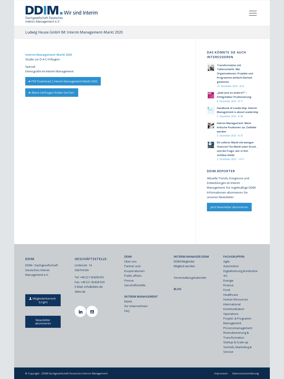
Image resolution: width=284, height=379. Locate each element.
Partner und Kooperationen (134, 268)
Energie (228, 280)
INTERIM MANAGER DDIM (191, 257)
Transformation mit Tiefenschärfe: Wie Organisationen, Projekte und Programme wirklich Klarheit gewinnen (235, 73)
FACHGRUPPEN (233, 257)
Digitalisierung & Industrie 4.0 (240, 273)
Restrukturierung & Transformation (236, 335)
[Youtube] (92, 311)
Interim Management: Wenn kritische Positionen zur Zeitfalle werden (236, 127)
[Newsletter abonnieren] (43, 322)
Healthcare (230, 295)
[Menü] (253, 13)
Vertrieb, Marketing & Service (237, 349)
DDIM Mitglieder (184, 261)
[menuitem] (253, 13)
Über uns (130, 261)
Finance (228, 285)
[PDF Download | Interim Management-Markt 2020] (63, 81)
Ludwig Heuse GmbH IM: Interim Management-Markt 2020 (74, 32)
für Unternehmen (136, 306)
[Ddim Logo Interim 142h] (62, 13)
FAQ (127, 311)
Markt (128, 301)
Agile (226, 261)
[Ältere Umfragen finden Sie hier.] (51, 92)
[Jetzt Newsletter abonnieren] (229, 207)
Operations (231, 314)
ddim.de (80, 292)
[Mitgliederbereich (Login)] (43, 300)
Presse (129, 280)
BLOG (177, 289)
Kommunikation (233, 309)
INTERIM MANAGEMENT (141, 296)
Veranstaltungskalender (190, 278)
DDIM (128, 257)
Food (226, 290)
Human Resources (235, 299)
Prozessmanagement (237, 328)
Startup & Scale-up (235, 342)
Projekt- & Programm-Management (237, 320)
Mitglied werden (184, 266)
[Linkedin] (80, 311)
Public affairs (133, 276)
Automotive (231, 266)
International (232, 304)
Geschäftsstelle (135, 285)
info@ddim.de (93, 287)
